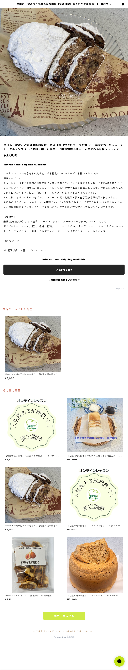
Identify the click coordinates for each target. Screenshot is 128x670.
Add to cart (64, 269)
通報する (120, 288)
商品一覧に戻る (64, 616)
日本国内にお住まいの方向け (64, 280)
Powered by (64, 637)
